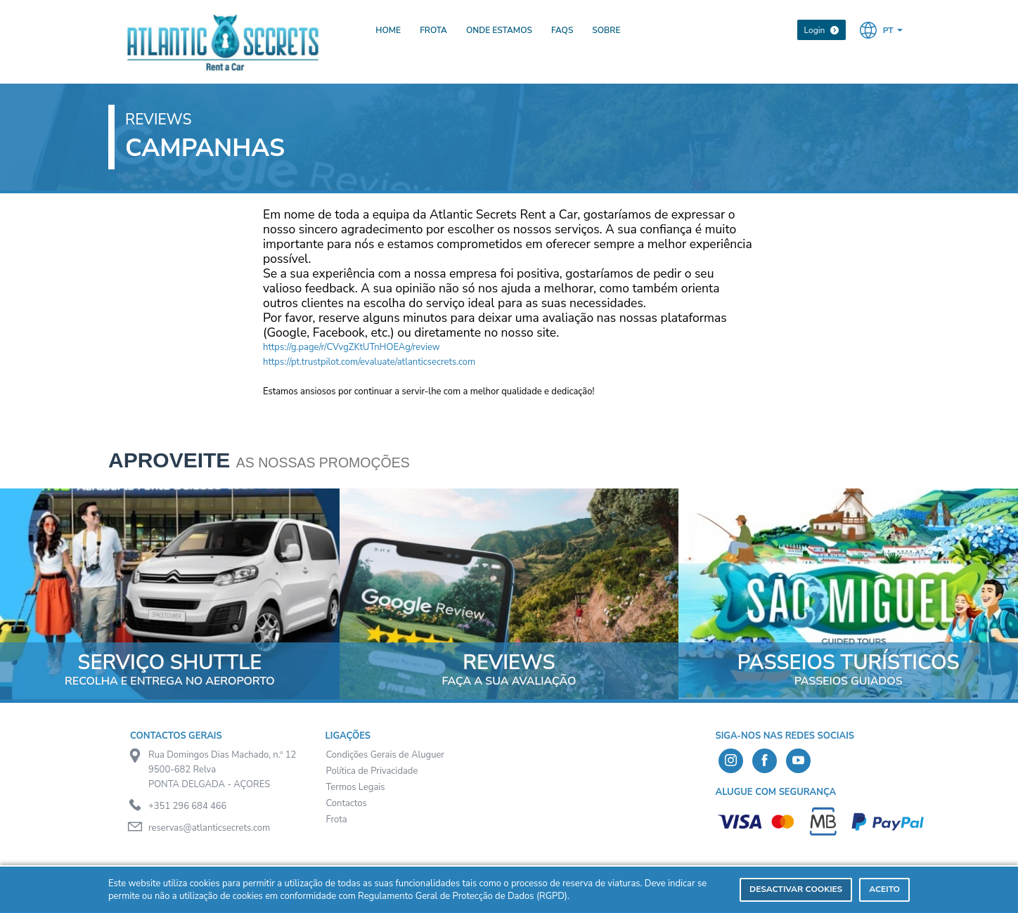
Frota (336, 819)
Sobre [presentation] (606, 30)
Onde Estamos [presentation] (499, 30)
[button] (881, 29)
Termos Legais (355, 787)
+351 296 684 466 (187, 806)
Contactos (346, 803)
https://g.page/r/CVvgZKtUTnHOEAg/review (351, 347)
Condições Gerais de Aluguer (385, 755)
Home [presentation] (388, 30)
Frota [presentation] (433, 30)
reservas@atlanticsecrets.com (209, 828)
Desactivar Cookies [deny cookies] (795, 889)
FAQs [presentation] (562, 30)
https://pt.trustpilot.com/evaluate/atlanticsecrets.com (369, 362)
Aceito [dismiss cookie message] (884, 889)
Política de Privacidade (372, 771)
